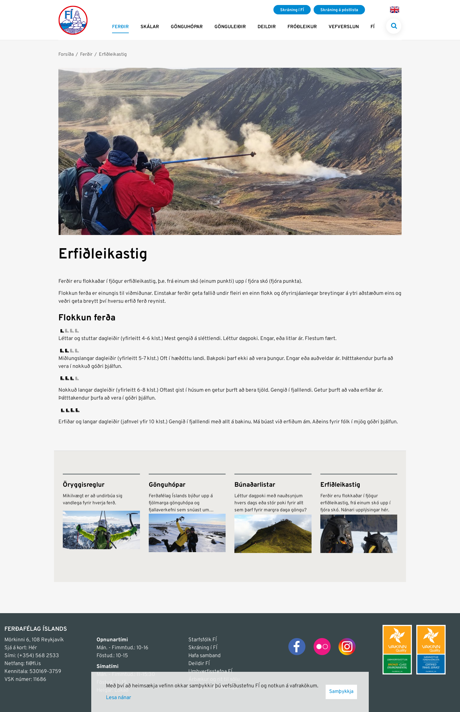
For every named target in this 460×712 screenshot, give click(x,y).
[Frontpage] (73, 20)
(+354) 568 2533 (38, 655)
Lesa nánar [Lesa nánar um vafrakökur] (118, 697)
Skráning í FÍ (202, 648)
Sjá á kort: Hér (20, 648)
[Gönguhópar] (187, 513)
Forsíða (66, 54)
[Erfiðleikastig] (359, 513)
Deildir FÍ (199, 663)
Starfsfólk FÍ (202, 640)
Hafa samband (204, 655)
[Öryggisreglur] (101, 513)
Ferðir (86, 54)
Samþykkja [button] (341, 692)
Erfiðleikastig (113, 54)
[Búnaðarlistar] (273, 513)
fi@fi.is (33, 663)
